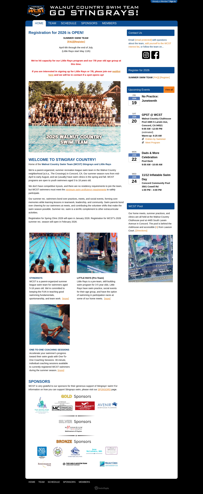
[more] (65, 298)
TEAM (52, 23)
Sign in (172, 1)
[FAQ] (70, 41)
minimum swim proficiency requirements (86, 189)
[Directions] (141, 230)
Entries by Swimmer (155, 139)
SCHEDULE (68, 23)
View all (169, 89)
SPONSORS (89, 23)
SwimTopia (101, 488)
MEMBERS (109, 23)
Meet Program (152, 142)
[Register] (79, 41)
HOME (39, 23)
